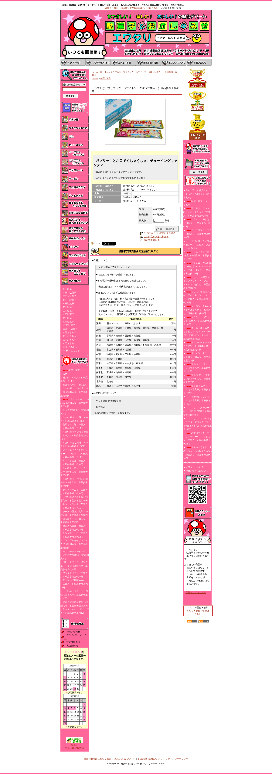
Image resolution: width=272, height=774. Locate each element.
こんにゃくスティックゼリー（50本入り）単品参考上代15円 (74, 471)
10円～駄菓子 (69, 292)
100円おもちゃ (70, 347)
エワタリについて (194, 467)
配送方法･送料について (150, 758)
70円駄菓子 (68, 314)
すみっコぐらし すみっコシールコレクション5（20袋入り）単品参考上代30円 (197, 453)
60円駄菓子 (68, 310)
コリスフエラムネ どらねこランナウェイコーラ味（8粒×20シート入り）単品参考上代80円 (197, 333)
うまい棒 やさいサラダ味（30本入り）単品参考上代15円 (74, 435)
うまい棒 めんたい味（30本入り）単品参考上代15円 (74, 499)
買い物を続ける (152, 240)
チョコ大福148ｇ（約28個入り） (74, 412)
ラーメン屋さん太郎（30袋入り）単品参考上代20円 (74, 513)
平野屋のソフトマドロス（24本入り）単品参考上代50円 (197, 400)
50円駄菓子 (68, 307)
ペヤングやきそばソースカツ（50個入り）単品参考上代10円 (74, 544)
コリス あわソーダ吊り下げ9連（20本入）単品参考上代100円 (197, 411)
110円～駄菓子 (70, 329)
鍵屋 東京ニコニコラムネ (74, 372)
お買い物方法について (196, 470)
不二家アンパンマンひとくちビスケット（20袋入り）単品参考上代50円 (197, 212)
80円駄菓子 (68, 318)
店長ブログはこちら (195, 592)
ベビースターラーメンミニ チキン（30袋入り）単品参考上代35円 (74, 566)
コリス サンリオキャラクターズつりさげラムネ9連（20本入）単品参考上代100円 (197, 424)
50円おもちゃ (69, 340)
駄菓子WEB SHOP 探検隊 (74, 745)
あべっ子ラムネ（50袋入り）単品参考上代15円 (74, 506)
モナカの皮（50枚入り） (75, 551)
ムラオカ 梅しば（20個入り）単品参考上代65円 (196, 223)
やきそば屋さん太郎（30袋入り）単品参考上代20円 (74, 604)
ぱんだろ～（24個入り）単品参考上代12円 (74, 520)
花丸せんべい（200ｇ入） (76, 384)
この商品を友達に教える (156, 236)
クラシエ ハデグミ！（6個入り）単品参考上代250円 (197, 321)
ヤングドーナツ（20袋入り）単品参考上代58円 (74, 535)
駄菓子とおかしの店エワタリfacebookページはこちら (131, 8)
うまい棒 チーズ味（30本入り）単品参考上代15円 (74, 419)
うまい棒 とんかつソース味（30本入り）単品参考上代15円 (74, 595)
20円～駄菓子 (69, 296)
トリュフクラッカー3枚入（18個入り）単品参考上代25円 (197, 255)
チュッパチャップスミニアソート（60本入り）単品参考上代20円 (197, 346)
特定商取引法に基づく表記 (97, 758)
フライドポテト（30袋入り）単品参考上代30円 (74, 575)
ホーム (95, 72)
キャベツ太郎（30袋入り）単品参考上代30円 (72, 462)
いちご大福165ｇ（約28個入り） (74, 557)
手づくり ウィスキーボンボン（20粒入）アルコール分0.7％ (197, 245)
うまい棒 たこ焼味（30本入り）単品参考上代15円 (74, 444)
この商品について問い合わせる (159, 233)
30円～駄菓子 (69, 300)
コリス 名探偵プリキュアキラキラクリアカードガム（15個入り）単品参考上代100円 (197, 283)
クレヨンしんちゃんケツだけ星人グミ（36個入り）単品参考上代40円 (197, 310)
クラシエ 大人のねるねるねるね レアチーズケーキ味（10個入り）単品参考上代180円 (197, 268)
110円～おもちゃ (71, 350)
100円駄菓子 (69, 325)
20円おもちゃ (69, 332)
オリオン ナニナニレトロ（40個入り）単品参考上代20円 (197, 357)
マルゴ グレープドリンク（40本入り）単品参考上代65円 (196, 379)
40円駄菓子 (68, 303)
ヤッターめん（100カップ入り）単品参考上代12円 (74, 611)
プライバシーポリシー (176, 758)
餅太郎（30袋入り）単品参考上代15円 (74, 379)
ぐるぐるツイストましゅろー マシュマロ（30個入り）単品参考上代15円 (74, 454)
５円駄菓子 (68, 289)
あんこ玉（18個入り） (196, 190)
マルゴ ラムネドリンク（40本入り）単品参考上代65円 (196, 389)
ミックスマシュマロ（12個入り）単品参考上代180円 (197, 234)
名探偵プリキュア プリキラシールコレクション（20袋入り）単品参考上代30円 (197, 438)
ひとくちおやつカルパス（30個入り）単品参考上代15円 (74, 403)
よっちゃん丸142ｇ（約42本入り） (197, 196)
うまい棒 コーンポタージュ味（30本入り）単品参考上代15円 (74, 392)
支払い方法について (124, 758)
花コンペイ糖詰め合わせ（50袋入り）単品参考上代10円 (74, 584)
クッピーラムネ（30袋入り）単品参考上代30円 (74, 492)
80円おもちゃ (69, 343)
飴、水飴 (104, 72)
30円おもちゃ (69, 336)
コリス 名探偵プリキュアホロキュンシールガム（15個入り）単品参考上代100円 (197, 297)
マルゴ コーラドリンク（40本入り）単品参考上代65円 (196, 368)
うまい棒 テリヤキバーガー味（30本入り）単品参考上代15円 (74, 482)
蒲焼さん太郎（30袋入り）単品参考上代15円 (72, 426)
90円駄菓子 (68, 321)
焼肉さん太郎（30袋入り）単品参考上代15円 (72, 528)
